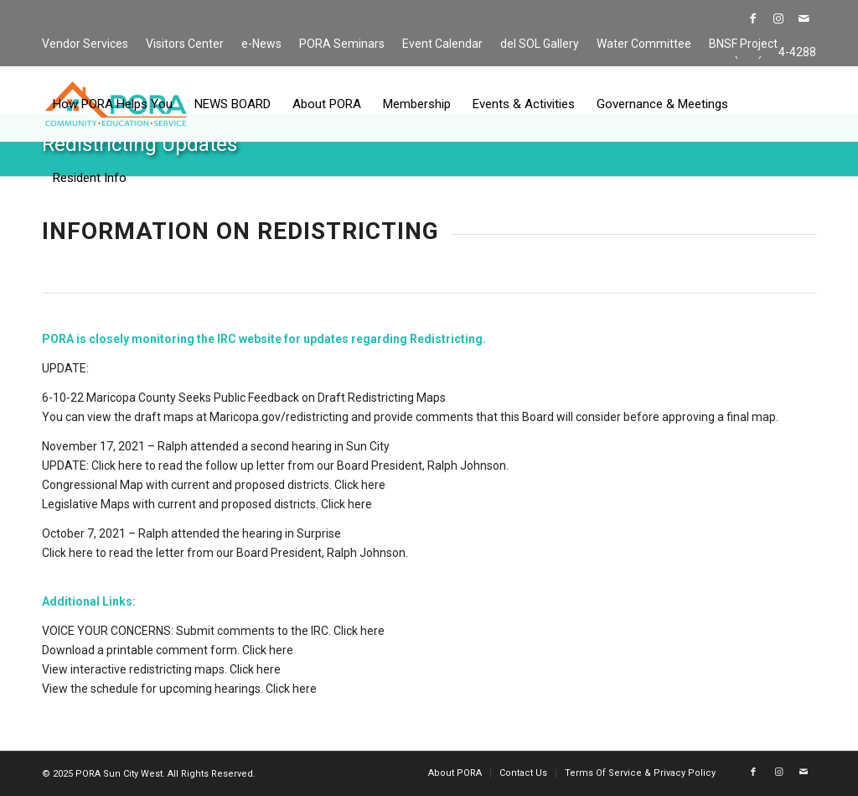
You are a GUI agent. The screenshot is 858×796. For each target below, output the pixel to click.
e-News (261, 43)
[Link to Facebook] (753, 18)
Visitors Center (185, 43)
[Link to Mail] (803, 18)
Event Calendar (442, 43)
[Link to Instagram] (778, 18)
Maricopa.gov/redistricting (279, 417)
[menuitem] (89, 44)
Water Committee (644, 43)
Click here (116, 465)
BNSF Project (743, 43)
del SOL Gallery (539, 43)
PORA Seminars (342, 43)
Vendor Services (85, 43)
